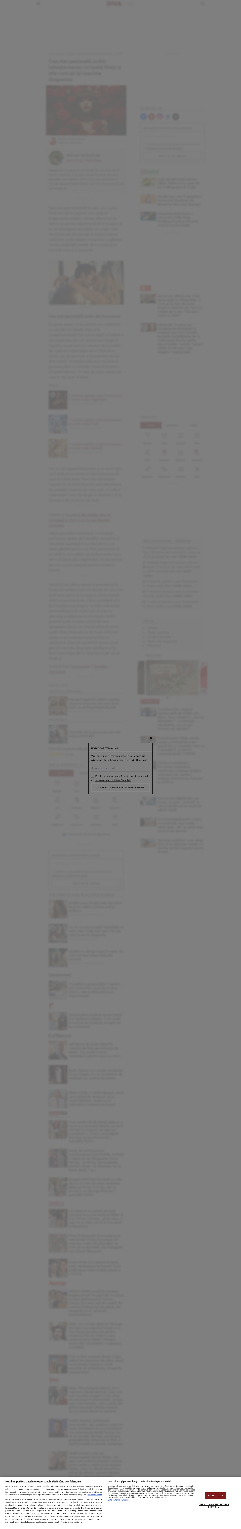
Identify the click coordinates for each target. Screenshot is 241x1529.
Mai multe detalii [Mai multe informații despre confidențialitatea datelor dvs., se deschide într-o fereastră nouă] (95, 1495)
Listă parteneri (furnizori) (118, 1500)
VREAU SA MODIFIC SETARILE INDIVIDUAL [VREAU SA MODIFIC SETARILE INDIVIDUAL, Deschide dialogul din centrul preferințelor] (214, 1506)
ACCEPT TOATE (215, 1496)
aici (38, 1513)
